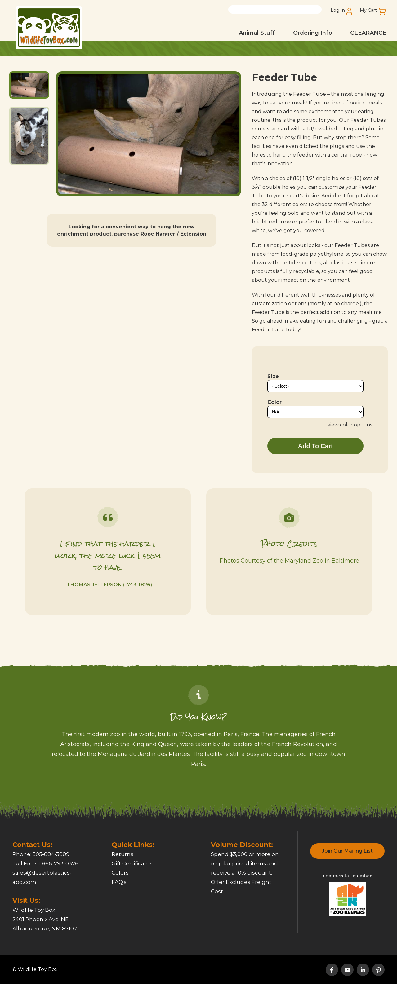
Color (274, 402)
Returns (122, 854)
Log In (338, 10)
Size (273, 376)
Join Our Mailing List (347, 851)
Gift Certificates (132, 863)
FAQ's (119, 882)
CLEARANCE (368, 32)
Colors (120, 873)
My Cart (368, 10)
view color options (350, 425)
